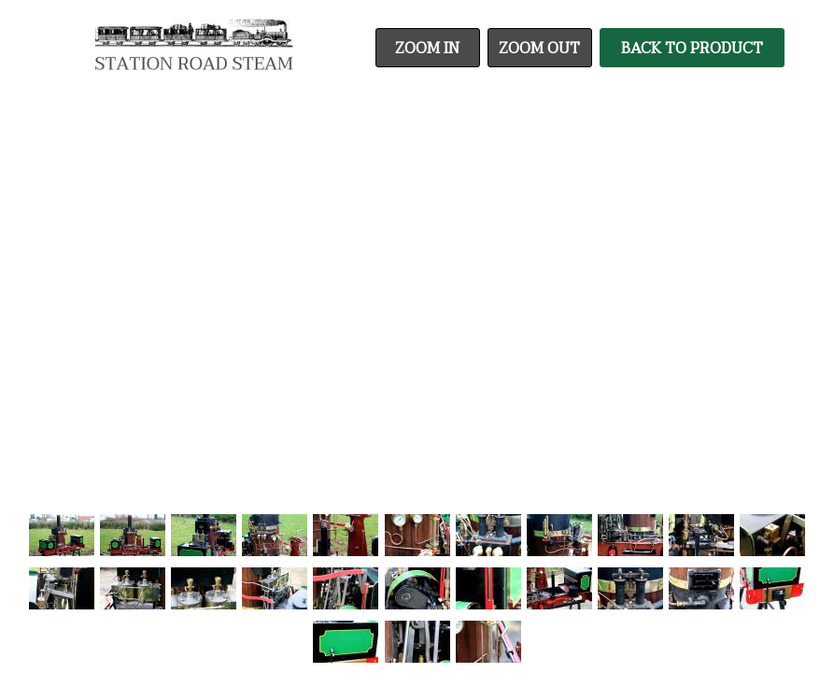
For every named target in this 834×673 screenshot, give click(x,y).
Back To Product (692, 49)
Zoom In (427, 49)
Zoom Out (539, 49)
